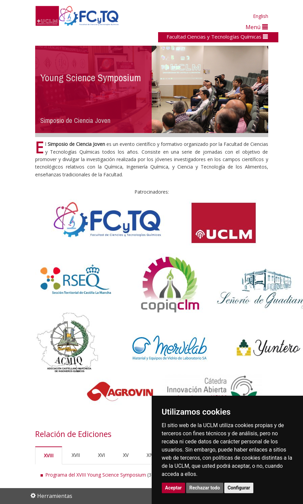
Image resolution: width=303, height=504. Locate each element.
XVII (76, 455)
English (260, 16)
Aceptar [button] (173, 487)
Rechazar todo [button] (205, 487)
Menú (257, 27)
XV (125, 455)
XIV (150, 455)
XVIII (48, 455)
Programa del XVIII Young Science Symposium (95, 475)
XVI (101, 455)
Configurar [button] (239, 487)
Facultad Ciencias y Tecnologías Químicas (217, 36)
